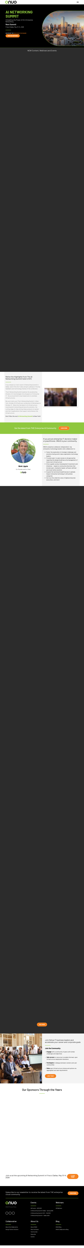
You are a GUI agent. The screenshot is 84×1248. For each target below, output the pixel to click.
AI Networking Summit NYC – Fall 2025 (41, 1215)
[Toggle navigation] (78, 2)
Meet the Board (35, 1232)
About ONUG (34, 1229)
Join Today (51, 1077)
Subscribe (64, 428)
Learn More (72, 1178)
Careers (33, 1239)
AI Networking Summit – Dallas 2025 (40, 1218)
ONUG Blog (58, 1229)
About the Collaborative (12, 1229)
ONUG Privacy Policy (11, 1209)
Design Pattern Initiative (12, 1232)
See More (42, 1025)
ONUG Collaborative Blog (62, 1232)
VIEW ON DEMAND (13, 36)
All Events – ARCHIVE (36, 1211)
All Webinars (59, 1211)
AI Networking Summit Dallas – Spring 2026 (42, 1213)
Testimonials (34, 1234)
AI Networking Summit (25, 416)
